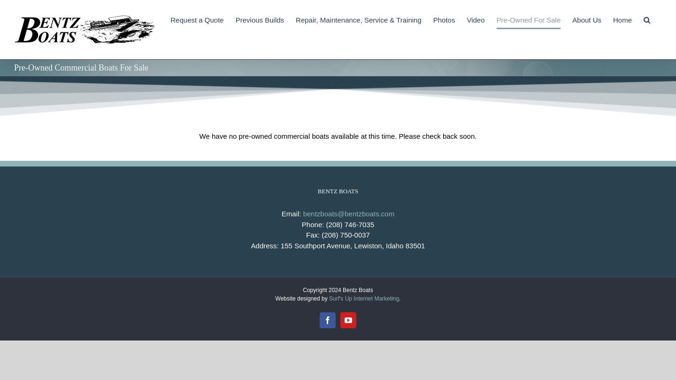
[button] (647, 20)
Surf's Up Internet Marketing (364, 298)
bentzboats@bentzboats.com (349, 214)
